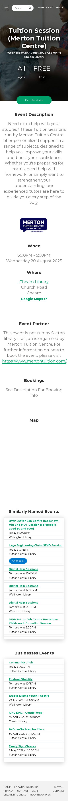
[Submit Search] (30, 8)
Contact (22, 790)
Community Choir (21, 662)
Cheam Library (34, 281)
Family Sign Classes (22, 746)
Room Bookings (40, 794)
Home (7, 787)
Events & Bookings (50, 7)
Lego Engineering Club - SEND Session (35, 545)
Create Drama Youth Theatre (29, 696)
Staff (35, 790)
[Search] (19, 8)
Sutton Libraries (58, 789)
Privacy (8, 790)
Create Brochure (15, 794)
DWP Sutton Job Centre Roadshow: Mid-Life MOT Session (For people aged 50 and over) (33, 524)
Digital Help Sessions (23, 569)
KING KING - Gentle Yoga (25, 712)
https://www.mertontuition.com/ (34, 361)
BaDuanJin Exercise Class (26, 729)
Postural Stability (20, 679)
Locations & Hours (26, 787)
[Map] (34, 462)
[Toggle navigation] (5, 7)
